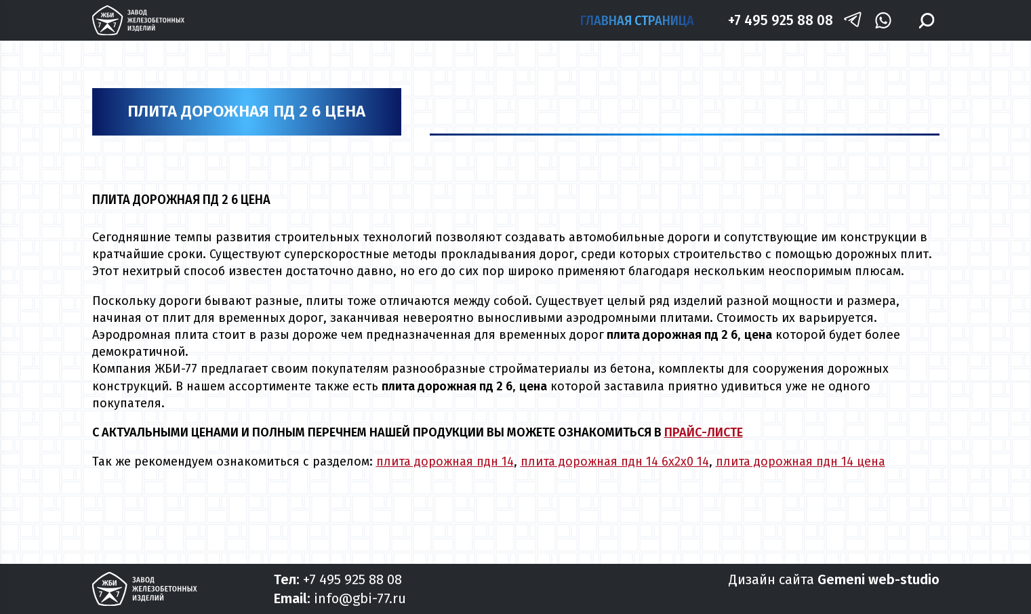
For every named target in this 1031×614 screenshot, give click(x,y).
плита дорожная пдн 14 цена (800, 461)
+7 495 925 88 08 (780, 20)
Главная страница (637, 20)
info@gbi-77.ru (360, 598)
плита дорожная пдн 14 (445, 461)
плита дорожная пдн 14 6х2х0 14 (615, 461)
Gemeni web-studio (878, 579)
